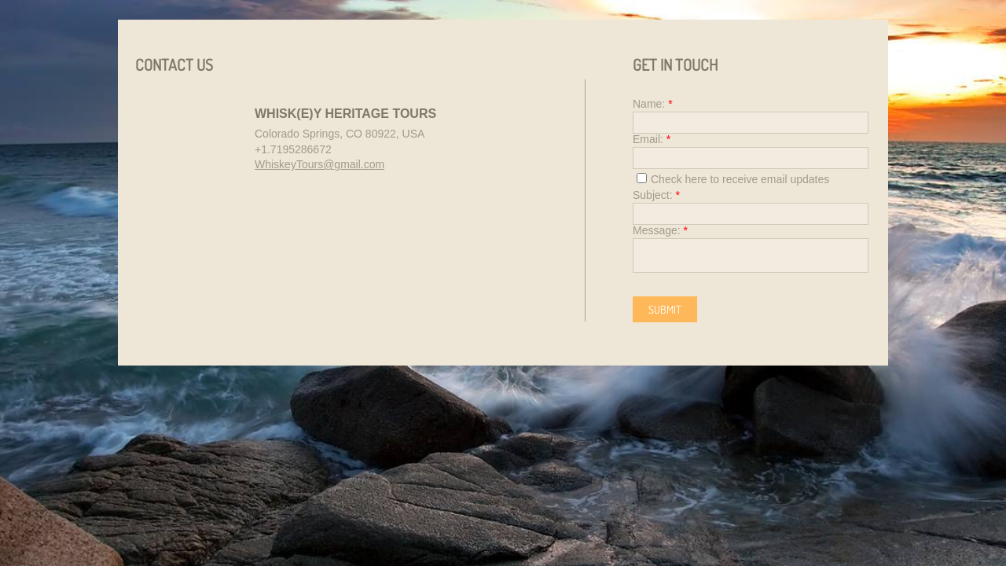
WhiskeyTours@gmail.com (319, 164)
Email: (651, 139)
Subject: (656, 194)
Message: (660, 230)
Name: (653, 103)
